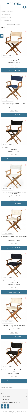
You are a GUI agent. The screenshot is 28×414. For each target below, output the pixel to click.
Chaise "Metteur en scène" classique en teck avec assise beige (14, 59)
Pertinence (3, 27)
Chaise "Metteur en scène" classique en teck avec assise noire (14, 148)
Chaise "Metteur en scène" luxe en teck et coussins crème (14, 237)
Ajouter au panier (14, 70)
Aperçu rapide (7, 55)
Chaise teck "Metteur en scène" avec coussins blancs (14, 326)
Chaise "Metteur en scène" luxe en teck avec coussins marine (14, 281)
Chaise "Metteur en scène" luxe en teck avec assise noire (14, 370)
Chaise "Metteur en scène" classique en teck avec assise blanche (14, 192)
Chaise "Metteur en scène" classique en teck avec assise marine (14, 104)
